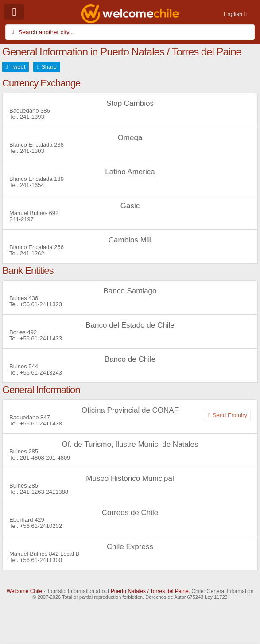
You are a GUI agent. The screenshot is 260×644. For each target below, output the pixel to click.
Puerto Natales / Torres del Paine (150, 591)
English (233, 14)
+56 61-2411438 (41, 423)
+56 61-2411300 (41, 560)
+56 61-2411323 (41, 304)
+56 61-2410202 (41, 526)
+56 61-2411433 (41, 338)
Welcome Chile (24, 591)
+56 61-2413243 (41, 372)
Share (49, 66)
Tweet (18, 66)
